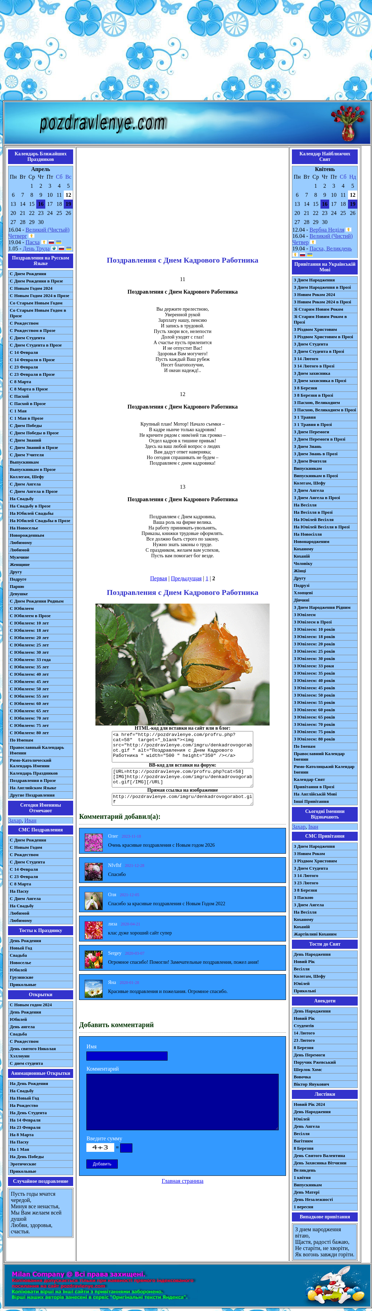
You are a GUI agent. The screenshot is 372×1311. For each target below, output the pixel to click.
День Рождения (25, 940)
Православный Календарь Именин (37, 750)
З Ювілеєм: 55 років (314, 702)
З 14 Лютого (306, 358)
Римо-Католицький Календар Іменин (324, 769)
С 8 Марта (20, 381)
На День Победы (27, 1156)
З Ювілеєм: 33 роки (314, 665)
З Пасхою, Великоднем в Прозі (325, 409)
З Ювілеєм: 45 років (314, 687)
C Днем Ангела (25, 898)
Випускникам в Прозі (316, 475)
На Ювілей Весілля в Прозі (322, 526)
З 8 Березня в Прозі (313, 395)
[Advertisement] (186, 51)
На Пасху (19, 891)
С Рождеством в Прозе (32, 330)
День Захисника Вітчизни (320, 1162)
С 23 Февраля (24, 367)
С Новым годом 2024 (31, 1004)
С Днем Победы (26, 425)
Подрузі (301, 585)
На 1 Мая (19, 1149)
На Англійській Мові (315, 794)
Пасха (32, 242)
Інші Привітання (311, 801)
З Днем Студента (311, 344)
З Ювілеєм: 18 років (314, 636)
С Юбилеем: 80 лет (29, 732)
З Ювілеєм (305, 614)
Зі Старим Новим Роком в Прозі (320, 319)
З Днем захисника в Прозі (320, 380)
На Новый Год (24, 1098)
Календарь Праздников (34, 773)
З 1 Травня (305, 417)
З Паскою (303, 897)
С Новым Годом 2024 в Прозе (39, 295)
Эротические (23, 1163)
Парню (17, 586)
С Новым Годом (26, 847)
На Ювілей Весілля (314, 519)
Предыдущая (186, 578)
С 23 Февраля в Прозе (32, 374)
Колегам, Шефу (309, 483)
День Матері (306, 1192)
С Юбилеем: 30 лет (29, 652)
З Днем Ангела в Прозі (317, 497)
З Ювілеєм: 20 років (314, 643)
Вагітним (303, 1140)
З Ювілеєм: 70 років (314, 724)
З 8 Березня (305, 387)
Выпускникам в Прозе (33, 469)
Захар (15, 820)
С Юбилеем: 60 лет (29, 703)
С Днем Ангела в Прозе (33, 491)
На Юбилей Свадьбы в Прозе (40, 520)
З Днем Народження (314, 279)
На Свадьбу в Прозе (30, 506)
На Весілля (305, 504)
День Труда (36, 248)
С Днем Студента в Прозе (36, 345)
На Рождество (24, 1105)
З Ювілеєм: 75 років (314, 731)
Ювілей (302, 983)
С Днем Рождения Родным (37, 601)
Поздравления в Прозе (33, 780)
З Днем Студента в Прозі (319, 351)
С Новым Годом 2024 (31, 288)
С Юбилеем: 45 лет (29, 681)
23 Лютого (304, 1040)
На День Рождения (29, 1083)
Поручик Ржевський (315, 1062)
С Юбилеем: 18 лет (29, 630)
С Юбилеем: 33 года (30, 659)
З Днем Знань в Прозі (316, 453)
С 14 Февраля (24, 352)
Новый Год (21, 948)
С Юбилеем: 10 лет (29, 623)
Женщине (20, 564)
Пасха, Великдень (331, 248)
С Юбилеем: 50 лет (29, 688)
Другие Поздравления (32, 795)
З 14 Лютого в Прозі (314, 366)
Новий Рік (304, 961)
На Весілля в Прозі (313, 512)
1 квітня (302, 1177)
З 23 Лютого (306, 882)
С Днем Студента (27, 337)
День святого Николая (33, 1048)
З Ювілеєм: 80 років (314, 739)
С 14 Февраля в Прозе (32, 359)
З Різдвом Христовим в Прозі (323, 336)
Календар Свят (309, 779)
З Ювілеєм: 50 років (314, 695)
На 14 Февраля (25, 1120)
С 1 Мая (18, 410)
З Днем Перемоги (311, 431)
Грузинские (21, 977)
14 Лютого (304, 1032)
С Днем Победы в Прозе (34, 432)
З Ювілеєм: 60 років (314, 709)
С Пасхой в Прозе (28, 403)
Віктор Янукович (311, 1084)
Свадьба (18, 955)
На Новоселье (24, 527)
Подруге (18, 579)
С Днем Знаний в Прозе (34, 447)
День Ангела (307, 1126)
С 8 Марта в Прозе (29, 388)
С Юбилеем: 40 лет (29, 674)
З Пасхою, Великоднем (317, 402)
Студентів (304, 1025)
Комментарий (102, 1069)
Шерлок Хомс (308, 1069)
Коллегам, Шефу (27, 476)
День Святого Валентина (319, 1155)
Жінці (300, 570)
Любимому (21, 542)
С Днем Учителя (27, 454)
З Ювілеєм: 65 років (314, 717)
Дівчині (301, 600)
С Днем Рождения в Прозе (36, 281)
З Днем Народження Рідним (322, 607)
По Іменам (304, 746)
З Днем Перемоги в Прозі (319, 439)
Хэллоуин (20, 1055)
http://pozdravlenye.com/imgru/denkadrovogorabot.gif (182, 799)
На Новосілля (308, 534)
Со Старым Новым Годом (36, 302)
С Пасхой (19, 396)
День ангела (22, 1026)
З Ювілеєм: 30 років (314, 658)
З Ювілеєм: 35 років (314, 673)
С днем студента (26, 1063)
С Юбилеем (22, 608)
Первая (158, 578)
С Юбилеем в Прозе (30, 615)
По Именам (21, 740)
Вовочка (302, 1076)
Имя (91, 1046)
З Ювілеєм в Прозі (313, 622)
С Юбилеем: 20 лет (29, 637)
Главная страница (182, 1181)
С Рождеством (24, 323)
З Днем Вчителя (310, 461)
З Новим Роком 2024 (314, 294)
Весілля (302, 968)
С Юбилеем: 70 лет (29, 718)
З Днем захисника (312, 373)
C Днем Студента (27, 861)
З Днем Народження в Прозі (322, 287)
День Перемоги (309, 1054)
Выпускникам (24, 462)
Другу (16, 571)
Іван (313, 827)
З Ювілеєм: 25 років (314, 651)
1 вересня (303, 1206)
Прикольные (23, 984)
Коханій (302, 556)
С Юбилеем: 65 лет (29, 710)
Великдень (305, 1170)
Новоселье (20, 962)
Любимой (19, 549)
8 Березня (303, 1047)
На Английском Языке (33, 787)
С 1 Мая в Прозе (27, 418)
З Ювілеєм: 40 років (314, 680)
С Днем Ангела (25, 484)
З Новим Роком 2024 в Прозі (322, 301)
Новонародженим (312, 541)
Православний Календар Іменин (319, 756)
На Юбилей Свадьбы (31, 513)
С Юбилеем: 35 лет (29, 666)
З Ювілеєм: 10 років (314, 629)
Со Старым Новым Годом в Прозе (38, 313)
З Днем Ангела (309, 490)
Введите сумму (104, 1138)
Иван (30, 820)
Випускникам (308, 468)
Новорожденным (27, 535)
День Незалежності (313, 1199)
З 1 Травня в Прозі (313, 424)
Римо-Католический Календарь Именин (30, 763)
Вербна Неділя (327, 230)
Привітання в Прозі (314, 786)
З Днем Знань (307, 446)
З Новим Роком (309, 853)
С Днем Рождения (28, 273)
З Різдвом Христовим (315, 329)
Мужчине (19, 557)
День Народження (312, 954)
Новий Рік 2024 (309, 1104)
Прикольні (305, 990)
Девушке (19, 593)
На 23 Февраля (25, 1127)
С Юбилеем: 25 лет (29, 644)
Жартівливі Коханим (315, 934)
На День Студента (28, 1112)
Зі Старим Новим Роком (318, 309)
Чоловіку (303, 563)
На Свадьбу (22, 498)
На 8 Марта (22, 1134)
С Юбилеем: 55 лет (29, 696)
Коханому (303, 548)
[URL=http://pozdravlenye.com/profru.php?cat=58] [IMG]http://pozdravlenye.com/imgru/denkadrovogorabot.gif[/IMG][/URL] (182, 778)
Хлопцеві (303, 592)
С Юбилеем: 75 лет (29, 725)
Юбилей (18, 969)
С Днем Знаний (25, 440)
